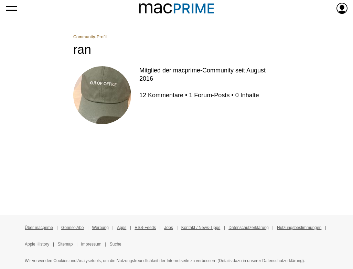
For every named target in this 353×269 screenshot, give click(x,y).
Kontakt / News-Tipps (201, 227)
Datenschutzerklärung (248, 227)
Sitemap (65, 244)
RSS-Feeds (145, 227)
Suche (115, 244)
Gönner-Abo (72, 227)
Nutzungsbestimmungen (299, 227)
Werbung (100, 227)
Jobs (168, 227)
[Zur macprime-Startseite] (176, 8)
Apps (121, 227)
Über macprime (39, 227)
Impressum (91, 244)
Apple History (37, 244)
